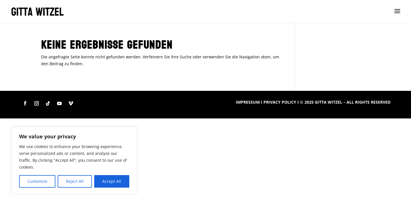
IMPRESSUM (248, 102)
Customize (37, 181)
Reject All (75, 181)
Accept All (111, 181)
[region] (74, 160)
